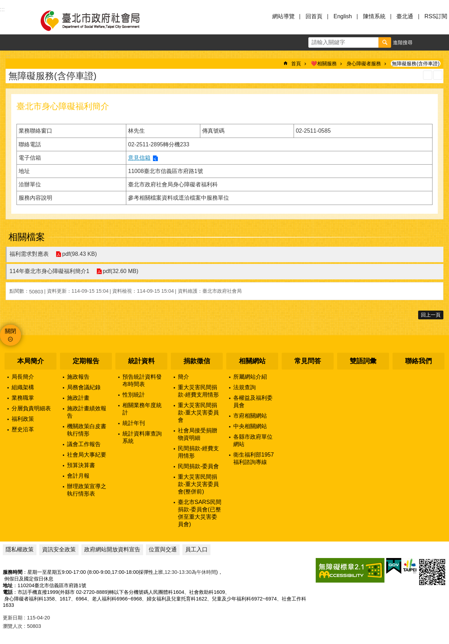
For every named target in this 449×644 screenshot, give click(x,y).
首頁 (296, 63)
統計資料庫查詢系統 (142, 437)
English (343, 16)
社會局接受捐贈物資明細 (197, 434)
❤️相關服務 (324, 63)
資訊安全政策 (59, 549)
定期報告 (86, 361)
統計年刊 (133, 423)
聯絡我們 (418, 361)
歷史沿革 (23, 429)
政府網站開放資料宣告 (112, 549)
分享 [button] (441, 42)
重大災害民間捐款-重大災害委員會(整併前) (198, 484)
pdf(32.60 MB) (120, 271)
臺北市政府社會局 (98, 20)
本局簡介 (30, 361)
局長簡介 (23, 377)
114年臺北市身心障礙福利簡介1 (49, 271)
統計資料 (141, 361)
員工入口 (196, 549)
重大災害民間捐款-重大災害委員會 (198, 412)
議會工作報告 (84, 444)
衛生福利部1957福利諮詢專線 (253, 458)
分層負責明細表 (31, 408)
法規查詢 (244, 387)
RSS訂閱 (435, 16)
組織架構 (23, 387)
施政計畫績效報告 (86, 412)
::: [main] (8, 56)
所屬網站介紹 (250, 377)
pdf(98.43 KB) (79, 254)
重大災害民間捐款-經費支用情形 (198, 391)
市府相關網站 (250, 416)
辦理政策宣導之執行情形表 (86, 490)
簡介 (183, 377)
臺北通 (404, 16)
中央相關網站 (250, 426)
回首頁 (314, 16)
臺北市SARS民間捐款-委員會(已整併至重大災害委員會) (199, 513)
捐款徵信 (196, 361)
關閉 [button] (10, 331)
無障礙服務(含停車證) (416, 63)
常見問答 (307, 361)
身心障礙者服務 (364, 63)
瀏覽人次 (12, 626)
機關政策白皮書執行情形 (86, 430)
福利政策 (23, 419)
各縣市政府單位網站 (253, 440)
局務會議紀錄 (84, 387)
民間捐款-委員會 (198, 466)
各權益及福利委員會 (253, 401)
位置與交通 (163, 549)
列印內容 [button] (427, 75)
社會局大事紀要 (86, 455)
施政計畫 (78, 398)
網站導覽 (283, 16)
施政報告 (78, 377)
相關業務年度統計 (142, 409)
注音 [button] (437, 75)
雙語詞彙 (363, 361)
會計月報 (78, 476)
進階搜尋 (403, 42)
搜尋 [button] (384, 42)
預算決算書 (81, 465)
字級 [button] (425, 42)
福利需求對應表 (29, 254)
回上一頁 (431, 315)
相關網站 (252, 361)
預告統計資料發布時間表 (142, 380)
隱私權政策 (20, 549)
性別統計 (133, 395)
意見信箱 (139, 158)
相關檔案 (26, 237)
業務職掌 (23, 398)
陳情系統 (374, 16)
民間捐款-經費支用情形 (198, 452)
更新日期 (12, 617)
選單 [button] (14, 20)
